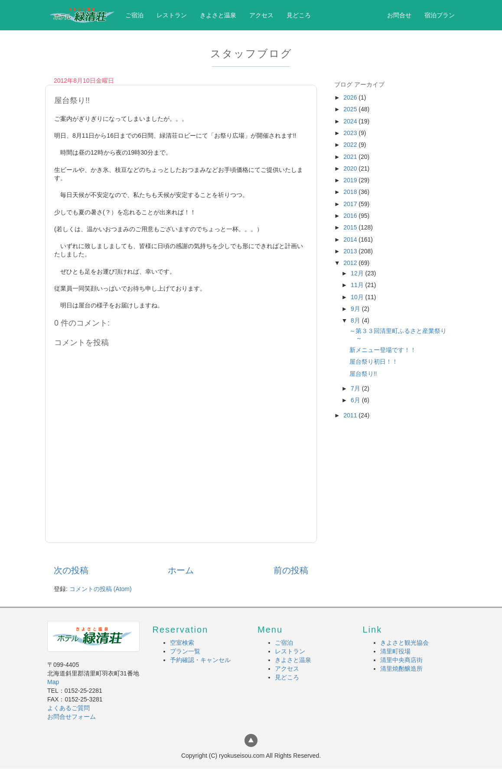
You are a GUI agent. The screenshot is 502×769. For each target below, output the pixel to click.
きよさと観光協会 (404, 642)
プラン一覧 (185, 651)
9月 (356, 308)
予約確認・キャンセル (200, 659)
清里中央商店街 (401, 659)
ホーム (181, 570)
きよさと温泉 (218, 15)
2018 (351, 191)
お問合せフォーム (71, 716)
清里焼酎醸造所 (401, 668)
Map (53, 682)
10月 (358, 297)
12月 (358, 273)
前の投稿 (291, 570)
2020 (351, 168)
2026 (351, 97)
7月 (356, 388)
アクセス (261, 15)
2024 (351, 121)
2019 (351, 180)
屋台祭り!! (363, 373)
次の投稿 (71, 570)
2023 (351, 132)
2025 (351, 109)
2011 (351, 415)
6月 (356, 400)
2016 (351, 215)
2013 (351, 251)
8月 (356, 320)
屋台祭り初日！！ (373, 361)
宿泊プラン (439, 15)
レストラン (171, 15)
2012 (351, 262)
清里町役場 (395, 651)
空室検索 (182, 642)
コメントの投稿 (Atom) (100, 588)
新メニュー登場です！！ (382, 349)
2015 (351, 227)
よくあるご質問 (68, 707)
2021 (351, 156)
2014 (351, 239)
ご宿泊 (134, 15)
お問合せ (399, 15)
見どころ (299, 15)
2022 (351, 144)
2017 (351, 203)
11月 (358, 284)
